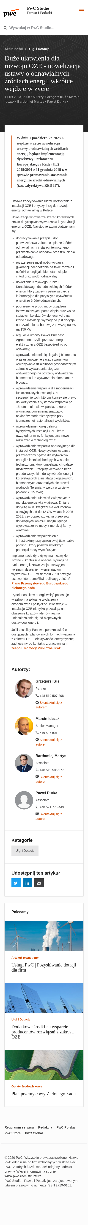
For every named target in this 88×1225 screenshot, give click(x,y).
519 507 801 (47, 733)
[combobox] (34, 28)
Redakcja (45, 1127)
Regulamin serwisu (19, 1127)
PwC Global (34, 1133)
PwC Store (13, 1133)
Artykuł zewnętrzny (24, 957)
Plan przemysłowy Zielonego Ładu (43, 1093)
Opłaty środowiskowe (26, 1086)
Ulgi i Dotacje (39, 49)
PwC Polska (66, 1127)
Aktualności (14, 49)
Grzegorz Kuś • (56, 97)
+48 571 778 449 (50, 807)
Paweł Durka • (57, 101)
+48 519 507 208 (50, 696)
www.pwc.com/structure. (23, 1176)
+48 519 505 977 (50, 770)
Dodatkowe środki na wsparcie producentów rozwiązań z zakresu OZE (42, 1031)
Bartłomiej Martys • (31, 101)
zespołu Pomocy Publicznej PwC (36, 648)
